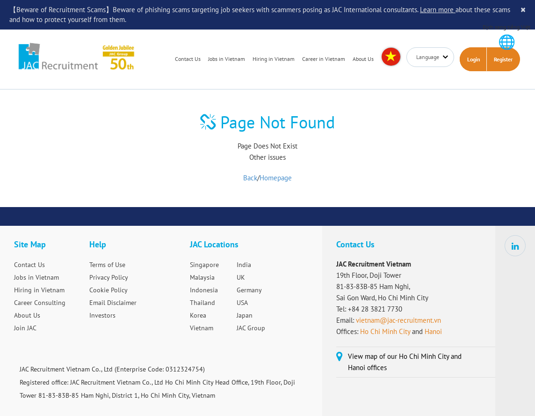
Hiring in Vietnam (274, 58)
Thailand (202, 302)
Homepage (276, 177)
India (244, 264)
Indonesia (204, 290)
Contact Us (188, 58)
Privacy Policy (108, 277)
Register (503, 59)
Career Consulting (39, 302)
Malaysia (202, 277)
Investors (102, 315)
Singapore (204, 264)
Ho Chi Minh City (385, 331)
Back (250, 177)
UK (241, 277)
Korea (198, 315)
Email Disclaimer (113, 302)
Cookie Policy (108, 290)
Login (473, 59)
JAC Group (251, 328)
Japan (245, 315)
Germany (249, 290)
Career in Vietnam (323, 58)
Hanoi (433, 331)
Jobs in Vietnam (226, 58)
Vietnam (201, 328)
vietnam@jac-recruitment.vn (398, 320)
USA (242, 302)
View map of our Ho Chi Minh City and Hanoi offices (405, 362)
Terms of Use (107, 264)
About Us (363, 58)
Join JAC (25, 328)
